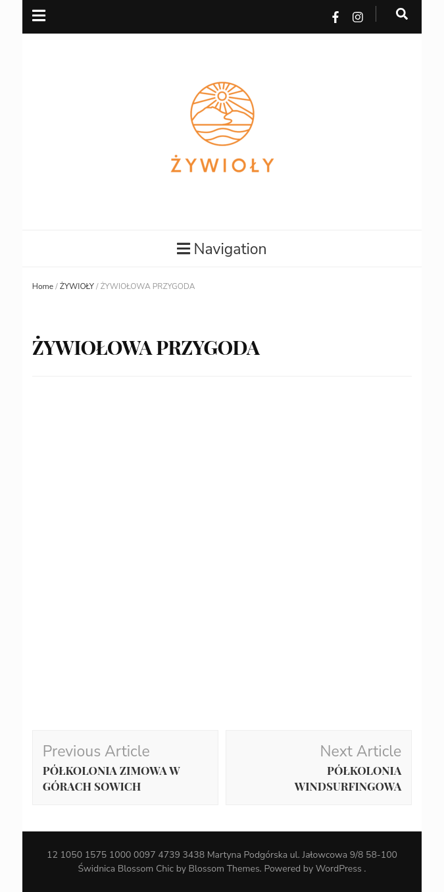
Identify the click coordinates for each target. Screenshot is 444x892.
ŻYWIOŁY (77, 286)
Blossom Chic (146, 868)
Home (42, 286)
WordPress (339, 868)
